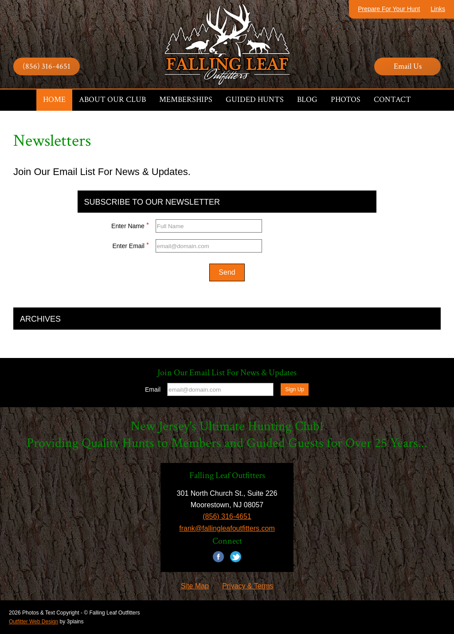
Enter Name (130, 224)
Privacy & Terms (247, 586)
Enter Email (130, 244)
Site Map (195, 586)
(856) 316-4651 (46, 66)
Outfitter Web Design (33, 621)
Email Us (408, 66)
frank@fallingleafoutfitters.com (226, 528)
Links (438, 8)
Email (152, 389)
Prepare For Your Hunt (389, 8)
